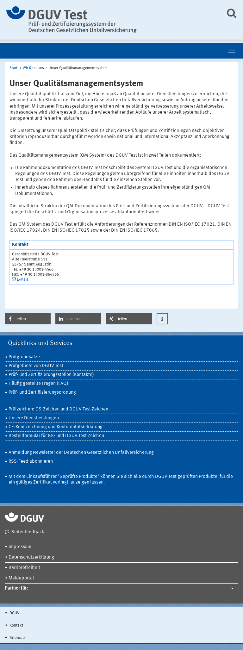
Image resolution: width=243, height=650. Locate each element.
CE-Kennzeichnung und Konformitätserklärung (56, 427)
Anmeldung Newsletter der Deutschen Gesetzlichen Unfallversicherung (81, 452)
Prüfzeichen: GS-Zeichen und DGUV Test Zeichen (58, 409)
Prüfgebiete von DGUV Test (36, 366)
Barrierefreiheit (24, 568)
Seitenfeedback (27, 532)
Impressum (20, 547)
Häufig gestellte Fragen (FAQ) (38, 383)
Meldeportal (21, 578)
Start (13, 68)
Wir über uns (33, 68)
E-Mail (22, 280)
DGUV (14, 613)
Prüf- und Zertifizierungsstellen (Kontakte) (51, 374)
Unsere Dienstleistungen (34, 418)
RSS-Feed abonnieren (31, 461)
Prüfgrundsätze (24, 357)
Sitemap (17, 638)
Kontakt (16, 625)
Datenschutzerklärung (31, 557)
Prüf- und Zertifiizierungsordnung (42, 392)
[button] (28, 318)
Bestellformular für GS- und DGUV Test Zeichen (56, 436)
